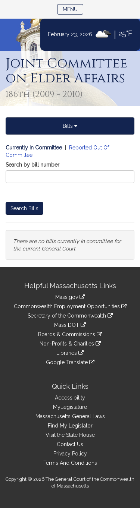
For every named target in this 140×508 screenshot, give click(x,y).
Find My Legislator (70, 426)
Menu (73, 8)
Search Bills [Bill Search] (24, 208)
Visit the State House (70, 435)
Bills (70, 126)
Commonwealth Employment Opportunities (70, 306)
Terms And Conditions (70, 463)
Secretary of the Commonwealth (70, 316)
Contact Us (70, 444)
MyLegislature (70, 407)
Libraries (70, 353)
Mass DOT (70, 325)
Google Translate (70, 362)
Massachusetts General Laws (70, 416)
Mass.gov (70, 297)
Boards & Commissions (70, 334)
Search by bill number (32, 165)
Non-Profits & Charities (70, 344)
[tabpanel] (70, 202)
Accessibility (70, 398)
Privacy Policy (70, 454)
